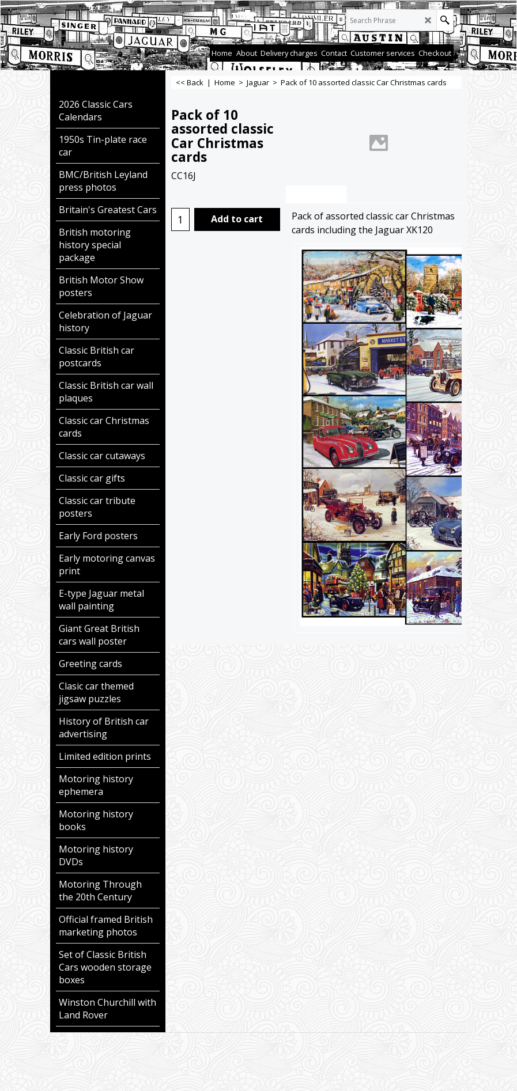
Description (316, 194)
